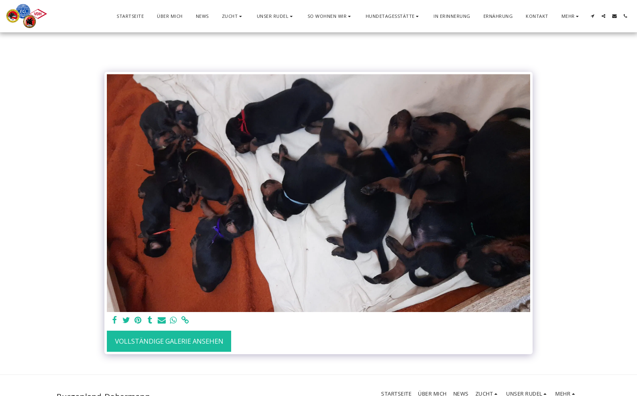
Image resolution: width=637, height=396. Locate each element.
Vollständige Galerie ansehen (169, 341)
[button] (233, 16)
